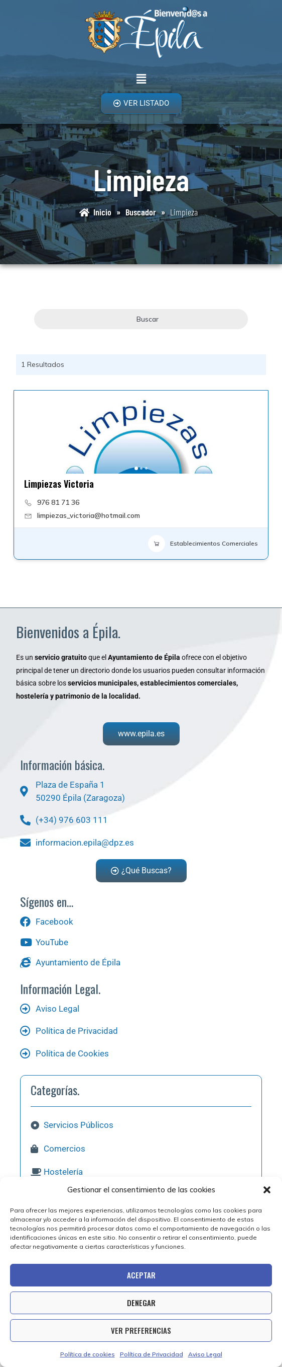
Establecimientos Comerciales (203, 543)
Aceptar (141, 1274)
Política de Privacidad (151, 1354)
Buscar (141, 319)
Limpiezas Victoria (59, 483)
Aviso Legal (205, 1354)
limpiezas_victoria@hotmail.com (88, 515)
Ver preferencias (141, 1330)
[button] (267, 1190)
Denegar (141, 1302)
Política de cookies (87, 1354)
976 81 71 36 (58, 502)
